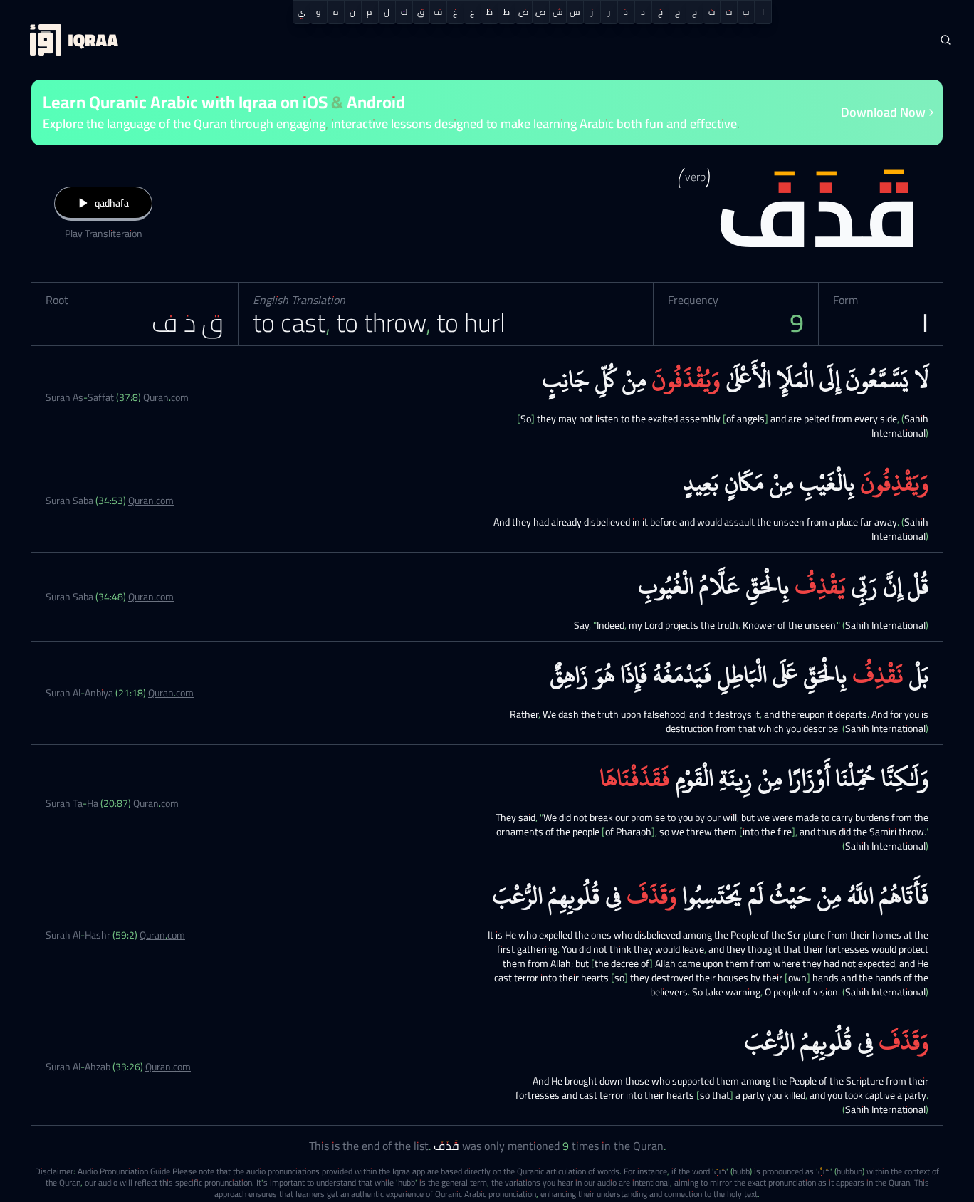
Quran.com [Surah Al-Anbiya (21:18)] (171, 693)
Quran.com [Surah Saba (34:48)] (151, 596)
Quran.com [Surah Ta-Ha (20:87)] (156, 803)
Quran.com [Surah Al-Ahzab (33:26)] (168, 1066)
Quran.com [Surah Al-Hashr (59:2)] (162, 935)
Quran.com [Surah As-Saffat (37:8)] (166, 397)
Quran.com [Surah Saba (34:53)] (151, 500)
